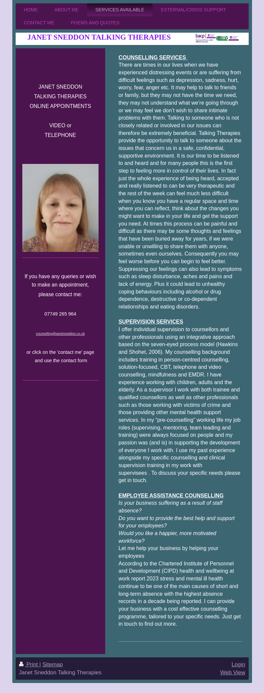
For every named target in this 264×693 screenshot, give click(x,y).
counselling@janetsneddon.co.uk (60, 334)
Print (29, 664)
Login (238, 664)
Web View (232, 672)
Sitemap (52, 664)
